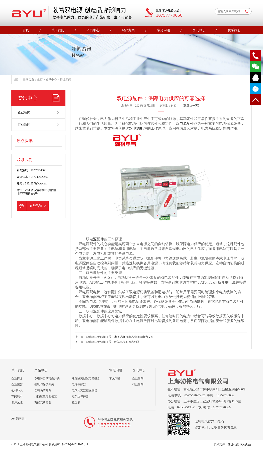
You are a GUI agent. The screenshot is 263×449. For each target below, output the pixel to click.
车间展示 (17, 396)
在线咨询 (31, 206)
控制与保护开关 (44, 384)
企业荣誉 (17, 384)
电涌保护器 (79, 384)
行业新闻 (65, 79)
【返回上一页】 (191, 105)
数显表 (76, 402)
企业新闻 (38, 112)
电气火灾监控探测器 (84, 390)
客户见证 (17, 402)
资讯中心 (198, 30)
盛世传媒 (233, 444)
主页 (40, 79)
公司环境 (17, 390)
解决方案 (128, 30)
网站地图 (246, 444)
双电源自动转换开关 (47, 378)
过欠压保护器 (80, 396)
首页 (26, 30)
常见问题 (163, 30)
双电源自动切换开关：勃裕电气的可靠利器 (113, 341)
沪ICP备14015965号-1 (74, 444)
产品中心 (93, 30)
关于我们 (57, 30)
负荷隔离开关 (42, 390)
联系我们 (234, 30)
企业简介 (17, 378)
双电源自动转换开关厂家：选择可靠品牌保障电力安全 (120, 336)
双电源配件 (185, 124)
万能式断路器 (42, 402)
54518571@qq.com (36, 183)
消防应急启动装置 (45, 396)
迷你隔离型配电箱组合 (86, 378)
